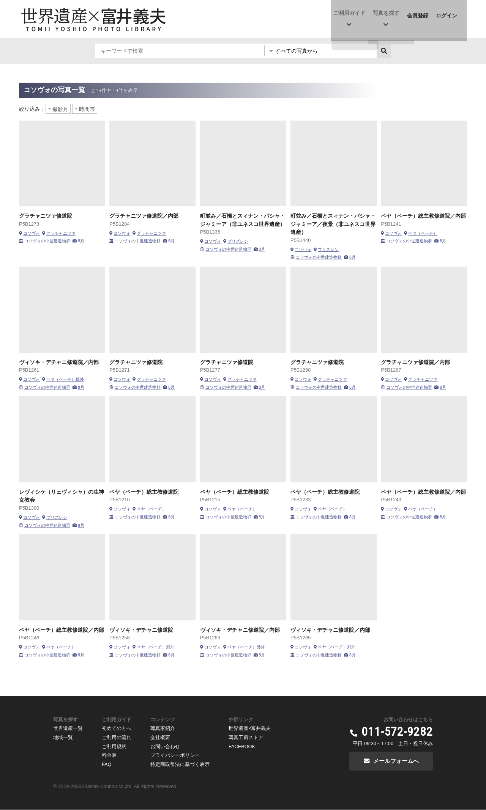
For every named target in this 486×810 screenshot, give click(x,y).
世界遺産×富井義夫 (250, 728)
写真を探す (388, 14)
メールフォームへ (396, 761)
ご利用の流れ (116, 737)
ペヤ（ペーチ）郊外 (65, 379)
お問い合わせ (165, 746)
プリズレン (237, 241)
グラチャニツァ (61, 233)
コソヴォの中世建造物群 (47, 241)
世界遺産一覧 (68, 728)
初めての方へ (116, 728)
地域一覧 (63, 737)
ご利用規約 (114, 746)
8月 (81, 241)
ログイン (448, 14)
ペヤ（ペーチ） (422, 233)
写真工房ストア (246, 737)
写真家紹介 (162, 728)
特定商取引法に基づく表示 (180, 763)
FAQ (107, 763)
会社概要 (160, 737)
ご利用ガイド (352, 14)
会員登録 (420, 14)
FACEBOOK (242, 746)
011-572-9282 (397, 732)
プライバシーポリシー (175, 754)
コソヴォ (31, 233)
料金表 (109, 754)
